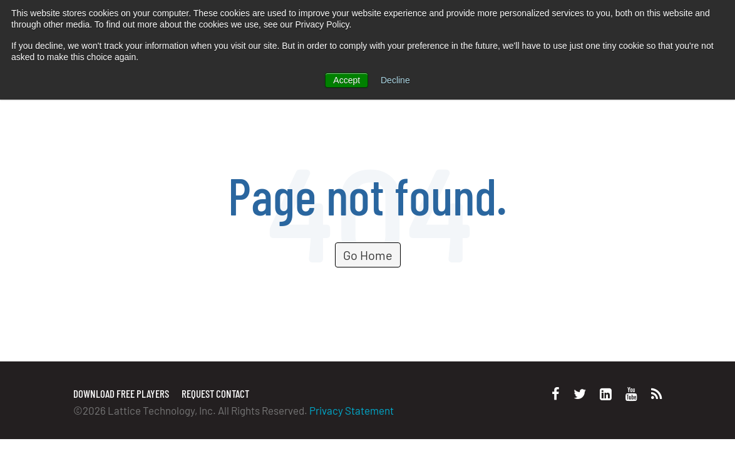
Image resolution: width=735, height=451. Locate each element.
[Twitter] (579, 393)
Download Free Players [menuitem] (121, 393)
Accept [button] (346, 80)
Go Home (368, 254)
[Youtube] (631, 393)
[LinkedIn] (606, 393)
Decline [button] (395, 80)
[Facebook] (556, 393)
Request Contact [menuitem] (215, 393)
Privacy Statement (351, 410)
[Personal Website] (656, 393)
